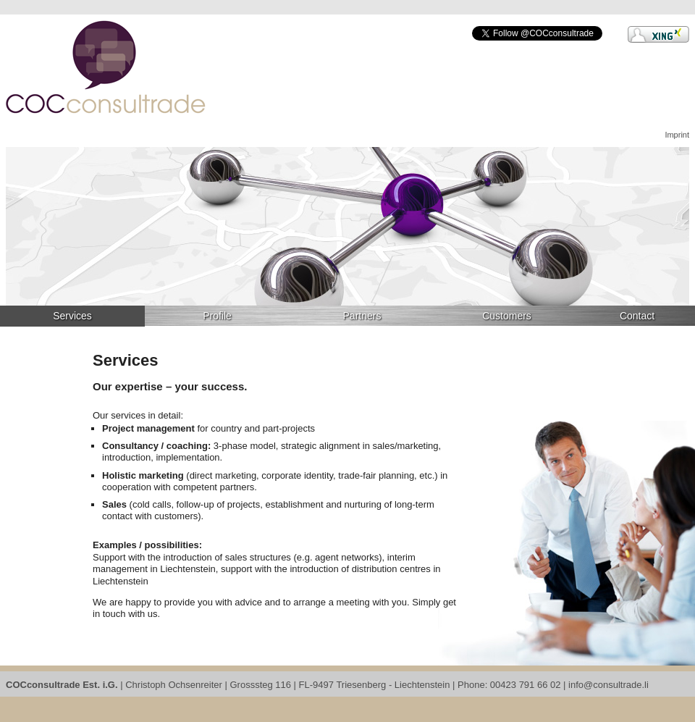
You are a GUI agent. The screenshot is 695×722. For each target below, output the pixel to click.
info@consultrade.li (608, 684)
